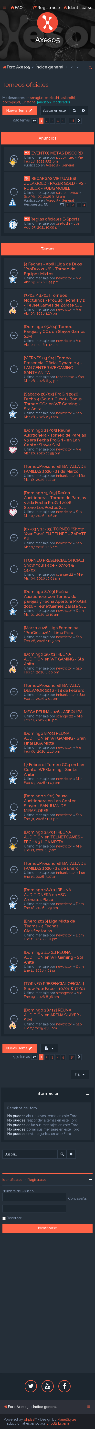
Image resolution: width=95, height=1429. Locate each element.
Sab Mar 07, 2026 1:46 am (53, 545)
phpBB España (57, 1423)
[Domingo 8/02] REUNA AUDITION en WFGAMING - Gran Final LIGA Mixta (55, 738)
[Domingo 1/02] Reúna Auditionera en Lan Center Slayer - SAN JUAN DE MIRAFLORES (50, 803)
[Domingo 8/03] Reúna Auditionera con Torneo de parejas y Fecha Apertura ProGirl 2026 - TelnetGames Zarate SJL (55, 599)
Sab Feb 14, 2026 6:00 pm (53, 670)
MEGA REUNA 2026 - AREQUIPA (53, 711)
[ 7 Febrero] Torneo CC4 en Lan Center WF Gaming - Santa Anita (54, 769)
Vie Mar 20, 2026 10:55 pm (52, 451)
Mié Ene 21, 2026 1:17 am (53, 848)
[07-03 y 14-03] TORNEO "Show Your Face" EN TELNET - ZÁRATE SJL (55, 534)
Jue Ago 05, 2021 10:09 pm (51, 225)
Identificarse (12, 1180)
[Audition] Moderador (53, 102)
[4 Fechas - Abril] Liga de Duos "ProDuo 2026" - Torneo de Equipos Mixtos (53, 269)
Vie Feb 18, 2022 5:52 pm (53, 159)
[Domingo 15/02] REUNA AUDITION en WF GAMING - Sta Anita (54, 659)
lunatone (28, 102)
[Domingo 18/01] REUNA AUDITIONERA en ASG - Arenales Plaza (47, 894)
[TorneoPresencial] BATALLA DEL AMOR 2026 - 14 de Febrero (54, 688)
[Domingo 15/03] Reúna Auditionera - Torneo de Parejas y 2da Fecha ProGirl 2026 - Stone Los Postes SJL (55, 500)
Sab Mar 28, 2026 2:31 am (53, 415)
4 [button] (58, 120)
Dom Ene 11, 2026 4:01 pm (54, 968)
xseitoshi (52, 98)
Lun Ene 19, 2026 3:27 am (54, 875)
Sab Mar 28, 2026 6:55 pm (54, 379)
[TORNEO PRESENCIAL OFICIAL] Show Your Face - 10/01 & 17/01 (54, 986)
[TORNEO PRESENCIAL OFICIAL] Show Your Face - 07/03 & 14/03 (54, 565)
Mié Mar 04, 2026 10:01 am (53, 576)
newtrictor (64, 278)
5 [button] (63, 120)
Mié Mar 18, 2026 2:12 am (54, 478)
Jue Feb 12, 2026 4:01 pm (54, 697)
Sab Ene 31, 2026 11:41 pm (53, 817)
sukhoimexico (67, 193)
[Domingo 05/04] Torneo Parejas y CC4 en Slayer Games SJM (54, 331)
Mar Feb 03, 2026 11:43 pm (53, 781)
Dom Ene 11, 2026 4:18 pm (54, 937)
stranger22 (64, 574)
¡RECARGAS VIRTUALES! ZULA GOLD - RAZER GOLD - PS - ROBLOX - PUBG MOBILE (55, 183)
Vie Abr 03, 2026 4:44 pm (52, 280)
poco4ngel (11, 102)
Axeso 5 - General (60, 165)
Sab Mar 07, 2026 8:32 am (44, 196)
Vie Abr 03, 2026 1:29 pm (52, 311)
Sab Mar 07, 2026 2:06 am (53, 514)
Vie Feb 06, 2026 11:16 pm (52, 749)
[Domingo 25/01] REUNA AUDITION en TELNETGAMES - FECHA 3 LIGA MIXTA (53, 837)
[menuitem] (17, 7)
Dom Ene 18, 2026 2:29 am (54, 906)
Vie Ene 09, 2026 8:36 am (53, 995)
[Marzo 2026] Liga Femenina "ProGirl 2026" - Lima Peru (51, 630)
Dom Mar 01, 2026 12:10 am (54, 612)
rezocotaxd (65, 377)
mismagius (34, 98)
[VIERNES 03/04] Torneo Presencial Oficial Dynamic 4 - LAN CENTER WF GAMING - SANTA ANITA (53, 365)
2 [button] (47, 120)
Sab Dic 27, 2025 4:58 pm (53, 1026)
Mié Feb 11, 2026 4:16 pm (53, 718)
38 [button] (72, 120)
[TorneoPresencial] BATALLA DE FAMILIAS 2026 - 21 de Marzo (55, 469)
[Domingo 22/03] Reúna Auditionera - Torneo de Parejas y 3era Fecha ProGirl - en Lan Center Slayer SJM (55, 437)
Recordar (14, 1218)
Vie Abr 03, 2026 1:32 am (52, 343)
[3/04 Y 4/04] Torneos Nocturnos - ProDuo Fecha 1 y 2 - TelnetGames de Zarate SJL (54, 300)
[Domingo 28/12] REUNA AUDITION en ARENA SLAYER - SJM (53, 1015)
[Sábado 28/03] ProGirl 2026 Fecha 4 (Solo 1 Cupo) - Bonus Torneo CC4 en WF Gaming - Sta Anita (53, 401)
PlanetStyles (66, 1419)
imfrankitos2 (65, 476)
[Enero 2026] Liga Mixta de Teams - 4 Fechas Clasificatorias (49, 926)
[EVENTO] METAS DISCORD (57, 153)
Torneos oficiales (25, 84)
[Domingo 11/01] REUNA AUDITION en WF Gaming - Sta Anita (54, 957)
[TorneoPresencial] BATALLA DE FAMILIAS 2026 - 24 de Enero (55, 866)
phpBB (29, 1419)
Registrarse (37, 1180)
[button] (34, 120)
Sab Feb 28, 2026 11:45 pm (53, 639)
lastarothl (68, 98)
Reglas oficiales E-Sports (55, 219)
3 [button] (52, 120)
